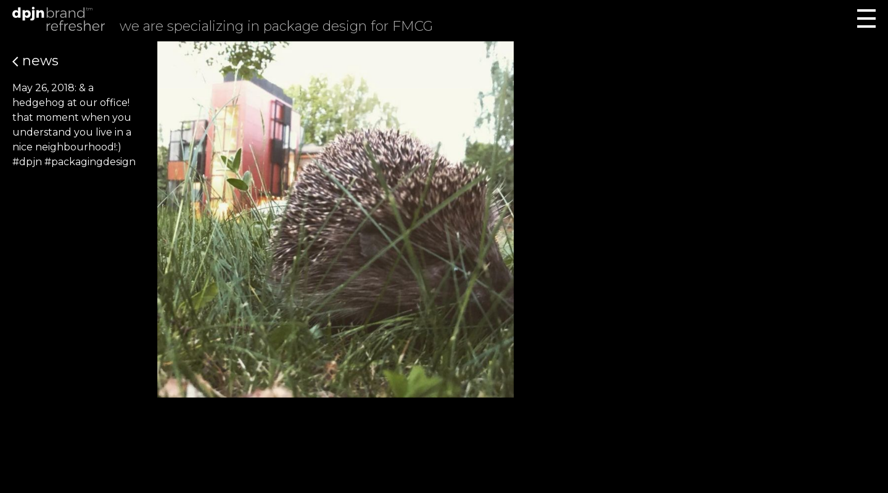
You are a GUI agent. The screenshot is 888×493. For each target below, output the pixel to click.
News (35, 60)
